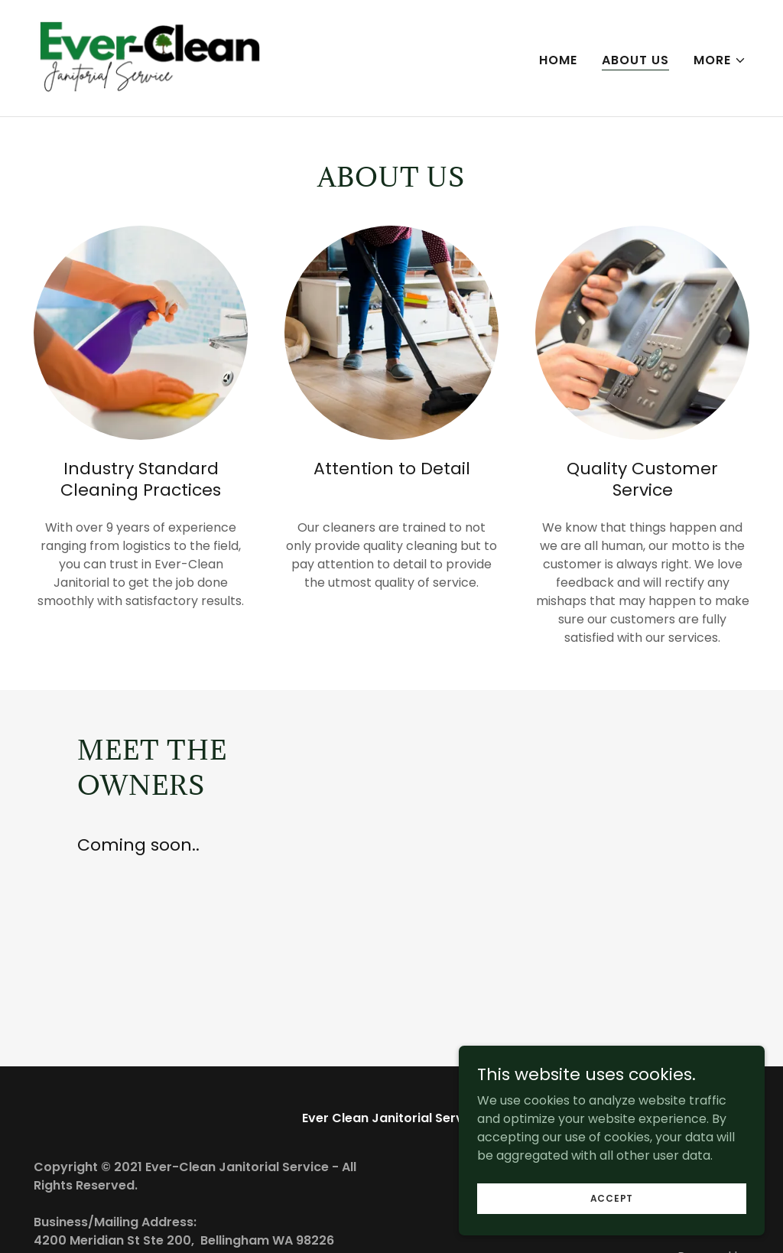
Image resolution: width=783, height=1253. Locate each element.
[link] (150, 57)
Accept (612, 1228)
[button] (720, 60)
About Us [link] (635, 60)
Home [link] (558, 60)
